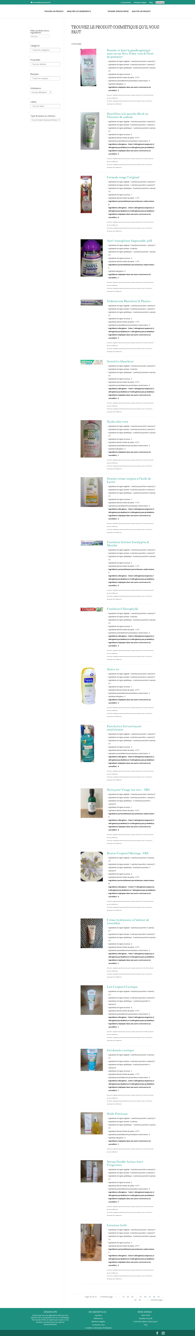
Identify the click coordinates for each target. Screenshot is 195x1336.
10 (123, 1297)
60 (140, 1300)
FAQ (145, 1325)
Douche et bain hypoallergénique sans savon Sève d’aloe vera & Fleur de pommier (130, 54)
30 (132, 1297)
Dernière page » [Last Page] (157, 1300)
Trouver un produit (55, 11)
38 (145, 1297)
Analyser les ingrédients (80, 11)
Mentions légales (98, 1321)
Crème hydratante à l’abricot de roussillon (128, 921)
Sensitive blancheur (120, 361)
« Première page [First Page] (106, 1297)
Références (98, 1318)
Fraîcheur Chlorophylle (122, 609)
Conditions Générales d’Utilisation (98, 1328)
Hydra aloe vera (117, 422)
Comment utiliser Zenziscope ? (145, 1321)
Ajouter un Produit (140, 11)
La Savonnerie (126, 2)
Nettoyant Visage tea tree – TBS (128, 790)
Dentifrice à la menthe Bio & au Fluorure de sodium (127, 115)
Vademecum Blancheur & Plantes (129, 301)
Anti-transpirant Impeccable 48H (129, 241)
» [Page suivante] (147, 1300)
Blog (151, 2)
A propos (98, 1315)
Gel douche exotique (120, 1050)
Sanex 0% (113, 669)
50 (135, 1300)
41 (159, 1297)
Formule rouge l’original (123, 177)
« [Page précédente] (115, 1297)
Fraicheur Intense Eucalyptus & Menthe (128, 543)
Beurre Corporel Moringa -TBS (127, 853)
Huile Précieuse (117, 1114)
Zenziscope (160, 2)
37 (141, 1297)
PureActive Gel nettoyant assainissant (124, 728)
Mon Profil (145, 1315)
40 (154, 1297)
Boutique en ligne (140, 2)
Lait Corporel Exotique (122, 987)
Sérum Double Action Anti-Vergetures (125, 1163)
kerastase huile (117, 1225)
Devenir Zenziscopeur (117, 11)
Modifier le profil (145, 1318)
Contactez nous (98, 1325)
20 (128, 1297)
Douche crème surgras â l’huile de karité (129, 480)
